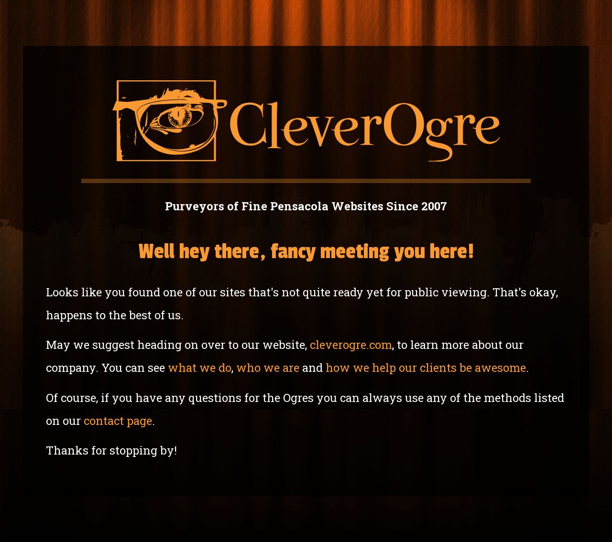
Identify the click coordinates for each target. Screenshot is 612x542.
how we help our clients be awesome (426, 367)
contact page (118, 420)
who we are (267, 367)
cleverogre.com (351, 344)
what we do (199, 367)
